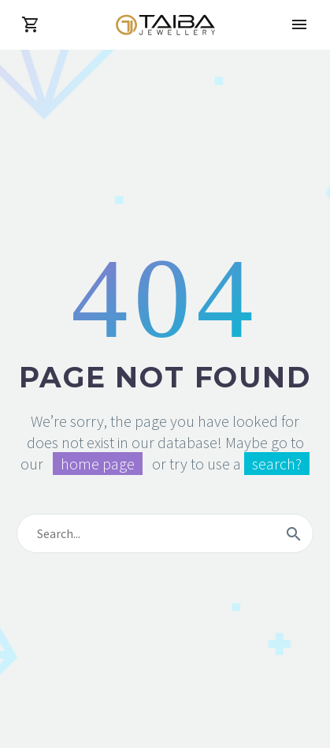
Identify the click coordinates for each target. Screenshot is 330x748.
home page (98, 463)
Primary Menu (299, 24)
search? (277, 463)
